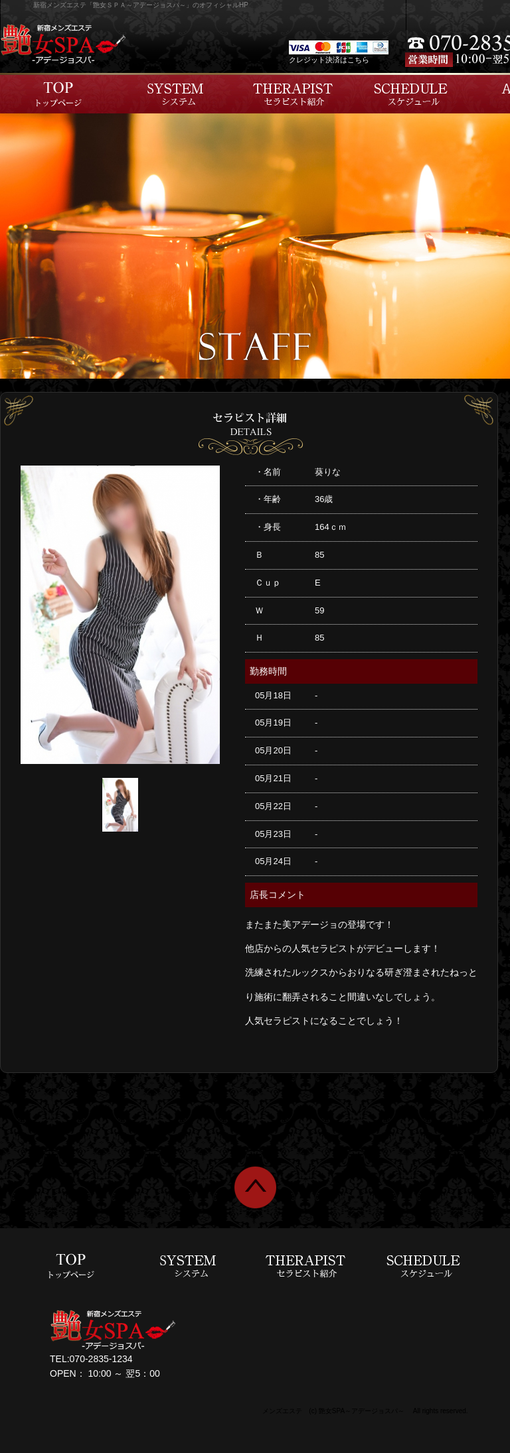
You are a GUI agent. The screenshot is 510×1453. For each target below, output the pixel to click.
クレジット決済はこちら (329, 60)
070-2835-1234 (101, 1359)
